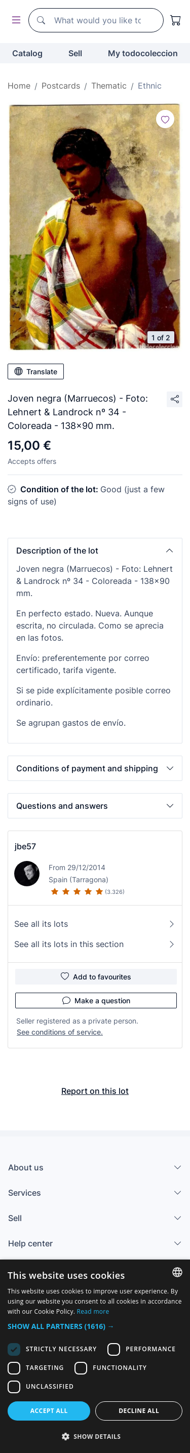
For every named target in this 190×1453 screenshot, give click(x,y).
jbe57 (25, 846)
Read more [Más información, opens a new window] (93, 1311)
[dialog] (95, 1356)
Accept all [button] (49, 1410)
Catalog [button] (27, 53)
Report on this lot (95, 1091)
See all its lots (95, 924)
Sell (75, 53)
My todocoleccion (143, 53)
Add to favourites (96, 976)
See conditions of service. (60, 1032)
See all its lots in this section (95, 944)
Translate (35, 371)
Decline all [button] (139, 1410)
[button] (95, 550)
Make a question (96, 1000)
